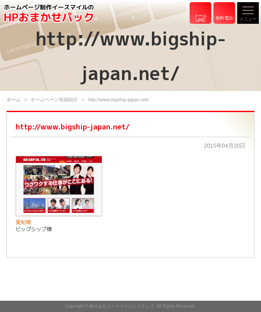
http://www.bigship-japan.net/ (72, 127)
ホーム (13, 99)
